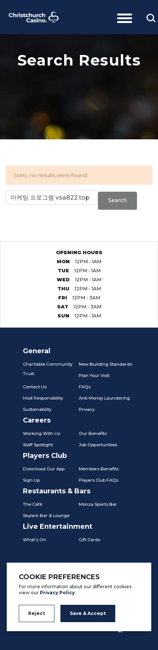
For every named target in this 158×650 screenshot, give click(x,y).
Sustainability (37, 409)
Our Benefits (93, 433)
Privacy (87, 409)
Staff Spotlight (38, 444)
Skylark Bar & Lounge (46, 515)
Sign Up (31, 480)
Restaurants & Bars (56, 491)
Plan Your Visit (94, 375)
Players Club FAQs (98, 480)
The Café (32, 504)
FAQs (84, 386)
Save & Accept (88, 613)
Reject (36, 613)
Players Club (45, 456)
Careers (37, 420)
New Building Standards (105, 364)
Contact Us (35, 386)
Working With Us (41, 433)
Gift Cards (89, 539)
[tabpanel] (79, 86)
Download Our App (44, 468)
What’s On (34, 539)
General (36, 351)
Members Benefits (99, 468)
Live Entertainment (57, 526)
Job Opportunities (98, 444)
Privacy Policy (57, 592)
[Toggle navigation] (124, 17)
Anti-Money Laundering (104, 398)
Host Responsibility (43, 398)
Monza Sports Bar (98, 504)
